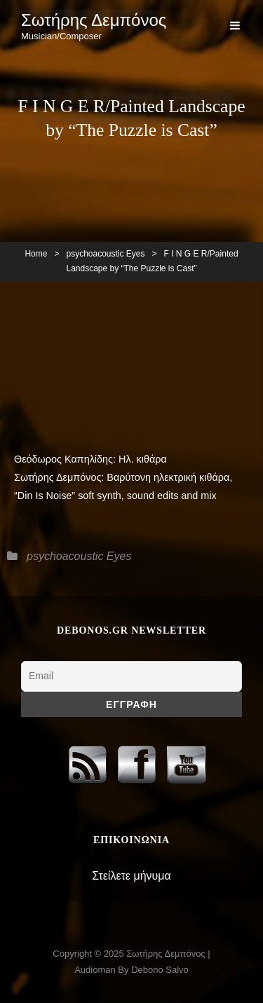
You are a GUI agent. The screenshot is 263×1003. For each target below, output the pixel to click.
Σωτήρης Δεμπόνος (93, 20)
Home (36, 254)
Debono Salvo (160, 969)
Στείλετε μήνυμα (131, 876)
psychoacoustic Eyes (105, 254)
